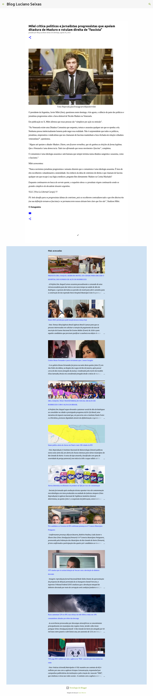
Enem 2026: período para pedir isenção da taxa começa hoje (67, 320)
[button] (30, 37)
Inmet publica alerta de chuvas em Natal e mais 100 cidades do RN (70, 445)
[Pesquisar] (44, 4)
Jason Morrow (82, 692)
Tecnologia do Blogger (76, 688)
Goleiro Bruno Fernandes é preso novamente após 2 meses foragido (70, 360)
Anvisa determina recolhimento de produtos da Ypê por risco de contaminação (74, 486)
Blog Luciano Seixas (24, 4)
